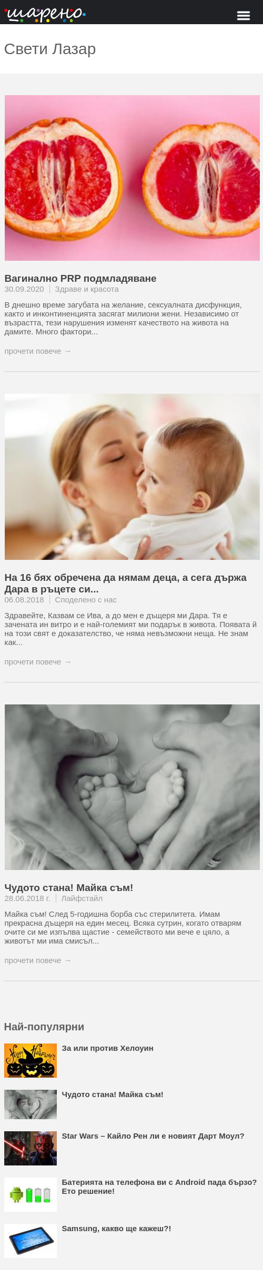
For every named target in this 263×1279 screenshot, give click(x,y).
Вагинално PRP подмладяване (81, 278)
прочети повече (33, 350)
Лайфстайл (82, 898)
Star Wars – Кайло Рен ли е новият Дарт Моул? (153, 1135)
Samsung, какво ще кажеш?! (116, 1228)
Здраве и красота (87, 288)
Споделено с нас (86, 599)
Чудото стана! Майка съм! (69, 887)
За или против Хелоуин (108, 1047)
